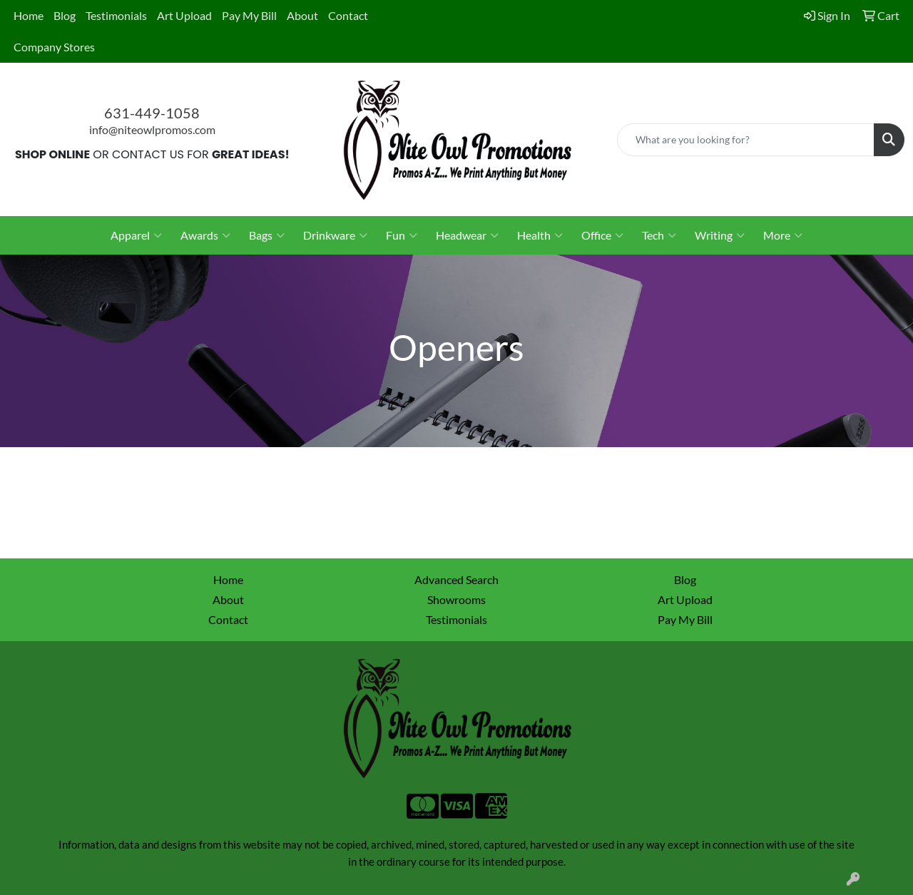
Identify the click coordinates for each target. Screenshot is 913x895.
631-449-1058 (152, 112)
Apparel (136, 235)
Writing (720, 235)
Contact (348, 15)
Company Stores (54, 46)
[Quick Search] (745, 139)
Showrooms (456, 599)
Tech (659, 235)
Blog (64, 15)
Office (602, 235)
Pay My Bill (249, 15)
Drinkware (335, 235)
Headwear (467, 235)
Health (540, 235)
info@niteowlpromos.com (152, 129)
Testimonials (116, 15)
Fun (401, 235)
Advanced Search (456, 579)
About (302, 15)
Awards (205, 235)
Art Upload (184, 15)
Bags (267, 235)
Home (29, 15)
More (782, 235)
